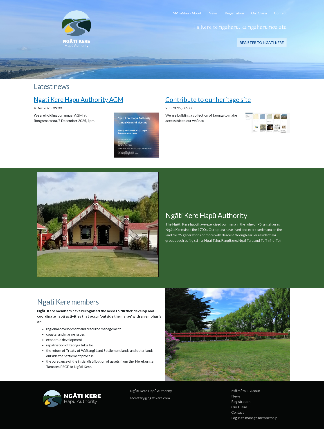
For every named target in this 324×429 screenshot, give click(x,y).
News (213, 13)
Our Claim (259, 13)
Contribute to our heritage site (208, 99)
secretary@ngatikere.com (150, 398)
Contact (280, 13)
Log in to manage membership (254, 417)
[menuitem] (187, 13)
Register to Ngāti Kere (262, 42)
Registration (234, 13)
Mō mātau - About (187, 13)
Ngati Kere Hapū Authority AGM (78, 99)
